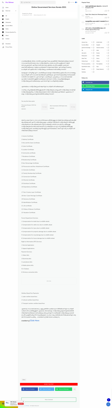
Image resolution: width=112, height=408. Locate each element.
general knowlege (89, 23)
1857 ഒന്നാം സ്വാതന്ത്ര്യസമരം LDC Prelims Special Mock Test (95, 28)
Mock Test (87, 31)
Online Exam (93, 31)
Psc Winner (10, 2)
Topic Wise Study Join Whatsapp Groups (96, 14)
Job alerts (87, 16)
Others (23, 379)
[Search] (38, 2)
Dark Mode (74, 2)
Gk (86, 9)
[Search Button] (22, 2)
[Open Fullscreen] (69, 2)
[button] (3, 2)
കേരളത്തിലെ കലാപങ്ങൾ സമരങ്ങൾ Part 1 (97, 21)
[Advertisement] (48, 48)
